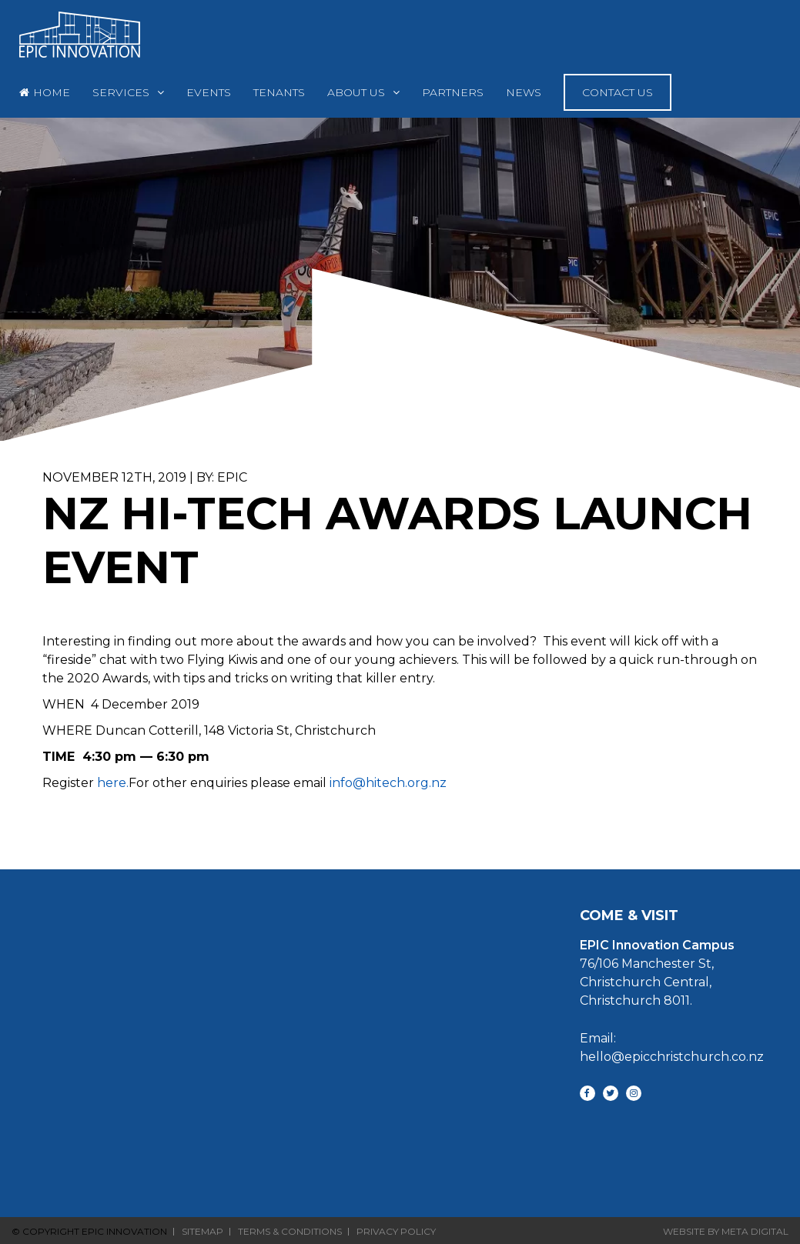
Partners (453, 92)
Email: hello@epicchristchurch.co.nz (672, 1047)
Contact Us (617, 92)
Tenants (279, 92)
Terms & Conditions (290, 1232)
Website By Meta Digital (725, 1231)
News (523, 92)
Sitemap (202, 1232)
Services (120, 92)
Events (208, 92)
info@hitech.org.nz (388, 782)
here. (113, 782)
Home (51, 92)
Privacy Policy (396, 1232)
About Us (356, 92)
